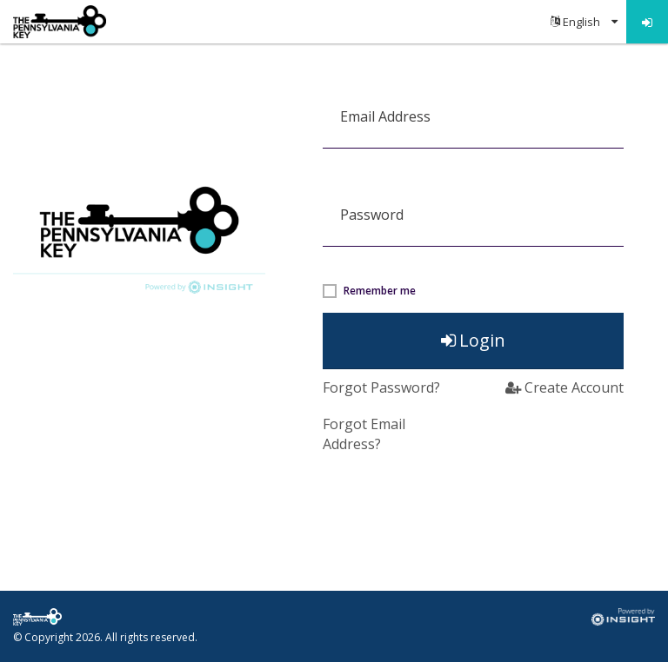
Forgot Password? (381, 387)
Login (473, 340)
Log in (647, 23)
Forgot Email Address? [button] (364, 433)
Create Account (564, 387)
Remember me (380, 291)
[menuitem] (584, 21)
